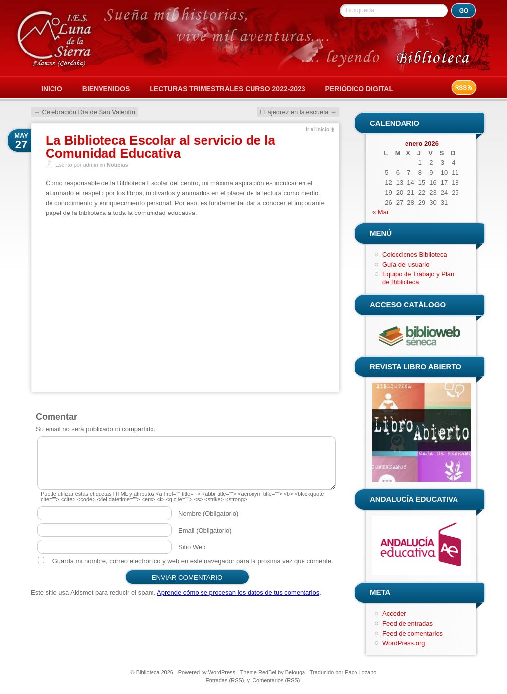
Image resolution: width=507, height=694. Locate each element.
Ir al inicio (317, 129)
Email (205, 530)
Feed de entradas (407, 623)
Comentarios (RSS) (276, 680)
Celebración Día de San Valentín (84, 112)
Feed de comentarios (412, 633)
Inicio (51, 89)
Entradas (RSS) (224, 680)
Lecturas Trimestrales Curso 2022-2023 (227, 89)
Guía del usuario (405, 264)
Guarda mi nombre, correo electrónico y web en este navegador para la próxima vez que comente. (192, 561)
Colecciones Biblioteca (414, 254)
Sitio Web (191, 547)
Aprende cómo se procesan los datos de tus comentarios (238, 592)
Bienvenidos (106, 89)
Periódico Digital (359, 89)
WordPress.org (403, 643)
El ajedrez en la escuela (298, 112)
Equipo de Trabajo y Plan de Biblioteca (418, 278)
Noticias (117, 165)
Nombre (208, 513)
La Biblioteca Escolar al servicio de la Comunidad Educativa (160, 146)
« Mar (380, 211)
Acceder (394, 613)
